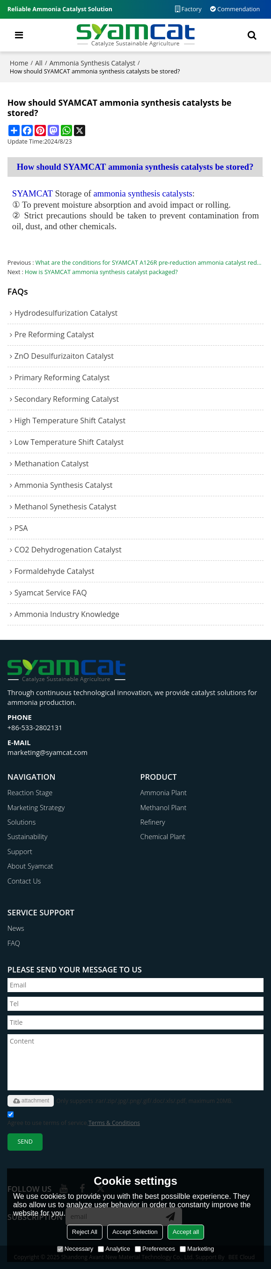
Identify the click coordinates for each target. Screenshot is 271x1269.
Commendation (238, 9)
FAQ (13, 943)
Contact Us (24, 880)
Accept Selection (135, 1231)
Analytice (114, 1248)
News (15, 928)
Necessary (75, 1248)
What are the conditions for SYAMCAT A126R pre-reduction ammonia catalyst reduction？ (150, 263)
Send (24, 1142)
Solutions (21, 822)
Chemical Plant (163, 836)
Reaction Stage (29, 792)
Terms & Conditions (114, 1123)
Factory (192, 9)
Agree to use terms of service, (73, 1120)
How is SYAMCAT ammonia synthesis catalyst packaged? (101, 272)
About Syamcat (30, 865)
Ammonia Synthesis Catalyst (93, 62)
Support (19, 851)
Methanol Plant (163, 807)
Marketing (197, 1248)
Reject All (84, 1231)
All (39, 62)
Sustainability (27, 836)
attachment (30, 1100)
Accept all (186, 1231)
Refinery (152, 822)
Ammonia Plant (163, 792)
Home (19, 62)
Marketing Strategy (36, 807)
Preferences (155, 1248)
